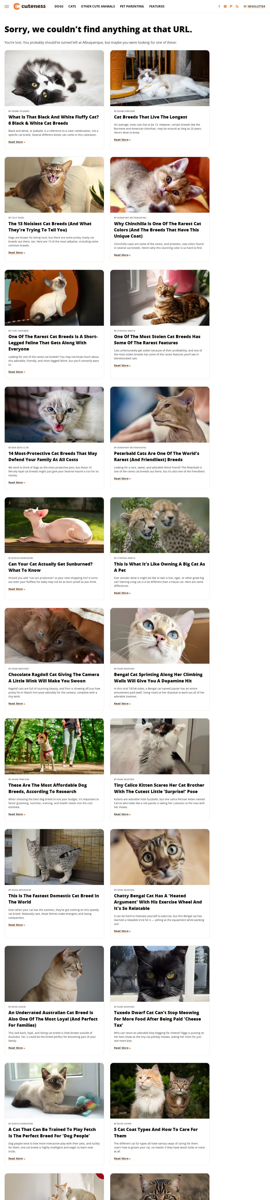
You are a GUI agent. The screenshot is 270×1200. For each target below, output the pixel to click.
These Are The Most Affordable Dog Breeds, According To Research (43, 548)
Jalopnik (72, 1172)
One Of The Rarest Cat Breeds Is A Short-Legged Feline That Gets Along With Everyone (135, 221)
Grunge (107, 1172)
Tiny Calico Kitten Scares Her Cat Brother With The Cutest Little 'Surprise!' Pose (133, 548)
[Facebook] (219, 6)
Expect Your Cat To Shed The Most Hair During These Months (43, 1081)
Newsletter (254, 6)
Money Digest (145, 1172)
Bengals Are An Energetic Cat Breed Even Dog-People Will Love (45, 974)
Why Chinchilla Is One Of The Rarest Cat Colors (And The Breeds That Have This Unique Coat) (41, 224)
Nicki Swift (164, 1172)
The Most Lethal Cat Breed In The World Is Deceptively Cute (45, 867)
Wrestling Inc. (209, 1172)
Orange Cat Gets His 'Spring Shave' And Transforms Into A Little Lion (130, 870)
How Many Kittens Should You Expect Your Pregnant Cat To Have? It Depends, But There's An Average (134, 1087)
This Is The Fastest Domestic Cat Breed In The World (221, 545)
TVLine (85, 1172)
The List (179, 1172)
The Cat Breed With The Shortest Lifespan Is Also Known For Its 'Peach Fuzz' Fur (134, 977)
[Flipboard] (231, 6)
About (111, 1151)
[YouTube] (225, 6)
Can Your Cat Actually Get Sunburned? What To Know (216, 331)
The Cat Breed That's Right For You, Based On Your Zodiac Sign (220, 760)
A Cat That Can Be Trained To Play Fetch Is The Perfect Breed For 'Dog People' (46, 763)
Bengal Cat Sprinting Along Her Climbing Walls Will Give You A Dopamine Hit (220, 441)
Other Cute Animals (98, 6)
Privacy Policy (151, 1151)
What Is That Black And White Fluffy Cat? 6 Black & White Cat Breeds (42, 113)
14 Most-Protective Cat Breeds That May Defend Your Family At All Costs (44, 334)
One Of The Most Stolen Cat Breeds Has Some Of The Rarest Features (221, 221)
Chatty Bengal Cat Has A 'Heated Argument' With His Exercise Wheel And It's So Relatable (45, 655)
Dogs (59, 6)
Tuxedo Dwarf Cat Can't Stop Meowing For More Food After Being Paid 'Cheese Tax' (219, 655)
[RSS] (237, 6)
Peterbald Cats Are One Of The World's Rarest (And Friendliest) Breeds (133, 334)
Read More (16, 142)
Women (192, 1172)
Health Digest (124, 1172)
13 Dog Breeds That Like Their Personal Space (219, 867)
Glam (96, 1172)
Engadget (58, 1172)
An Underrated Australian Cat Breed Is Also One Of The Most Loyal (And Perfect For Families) (132, 655)
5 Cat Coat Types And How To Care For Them (130, 760)
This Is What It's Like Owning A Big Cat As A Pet (42, 438)
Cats (72, 6)
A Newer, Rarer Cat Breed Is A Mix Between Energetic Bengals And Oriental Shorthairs (221, 1084)
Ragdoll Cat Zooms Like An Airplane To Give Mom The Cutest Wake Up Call (223, 977)
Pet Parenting (132, 6)
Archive (128, 1151)
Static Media (115, 1157)
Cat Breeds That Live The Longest (134, 107)
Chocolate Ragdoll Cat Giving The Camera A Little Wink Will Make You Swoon (134, 441)
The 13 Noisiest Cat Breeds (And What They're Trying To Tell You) (222, 110)
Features (156, 6)
